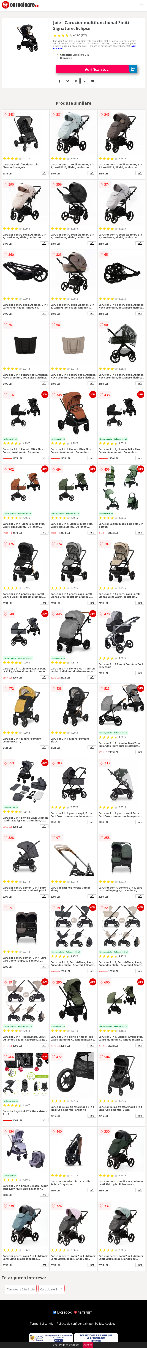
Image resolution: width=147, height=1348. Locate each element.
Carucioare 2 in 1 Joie (21, 1289)
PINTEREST (83, 1313)
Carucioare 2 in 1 (51, 1289)
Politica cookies (105, 1324)
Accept (87, 1345)
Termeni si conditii (42, 1324)
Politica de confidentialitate (75, 1324)
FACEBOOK (62, 1313)
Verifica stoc (111, 69)
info (44, 173)
